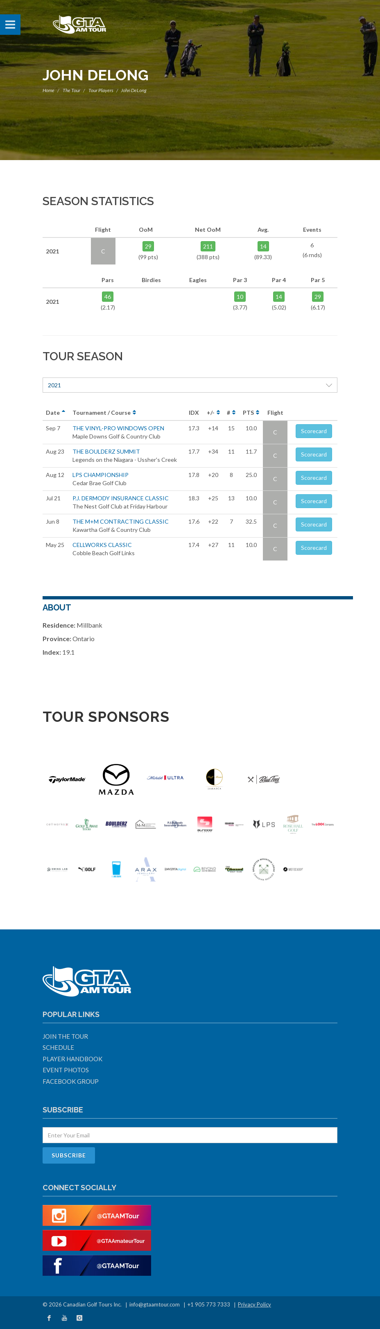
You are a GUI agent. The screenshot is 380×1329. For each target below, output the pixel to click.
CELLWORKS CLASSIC (102, 544)
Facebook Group (71, 1081)
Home (48, 90)
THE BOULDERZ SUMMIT (106, 451)
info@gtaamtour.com (154, 1304)
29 (148, 246)
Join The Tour (65, 1036)
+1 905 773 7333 (209, 1304)
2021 (190, 385)
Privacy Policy (254, 1304)
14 (263, 246)
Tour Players (100, 90)
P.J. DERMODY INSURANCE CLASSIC (120, 498)
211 (208, 246)
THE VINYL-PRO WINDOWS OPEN (118, 428)
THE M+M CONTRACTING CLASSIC (120, 521)
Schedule (58, 1047)
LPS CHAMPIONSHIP (100, 474)
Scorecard (314, 430)
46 (107, 296)
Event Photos (66, 1070)
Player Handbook (72, 1058)
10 (240, 296)
